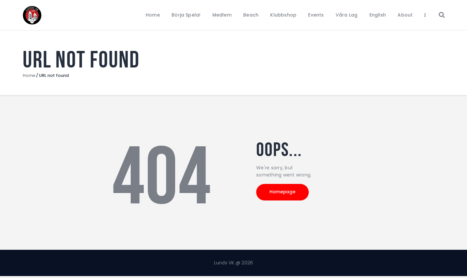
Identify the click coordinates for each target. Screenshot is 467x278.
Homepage (285, 194)
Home (29, 77)
